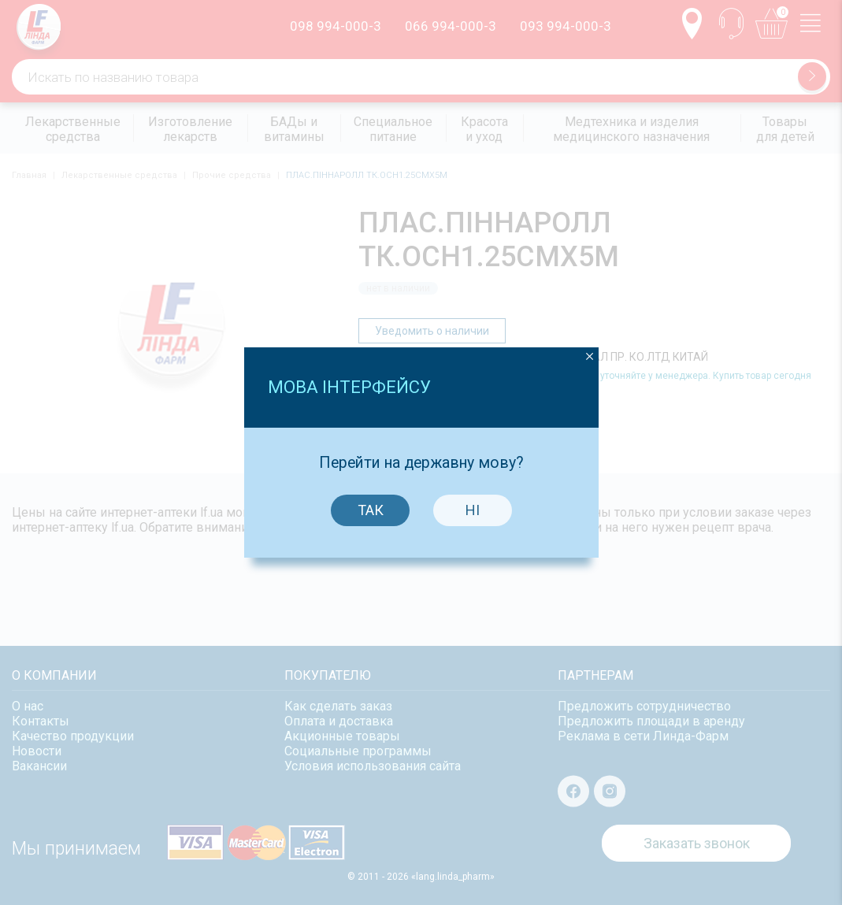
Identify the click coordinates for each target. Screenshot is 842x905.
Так (370, 498)
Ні (473, 498)
